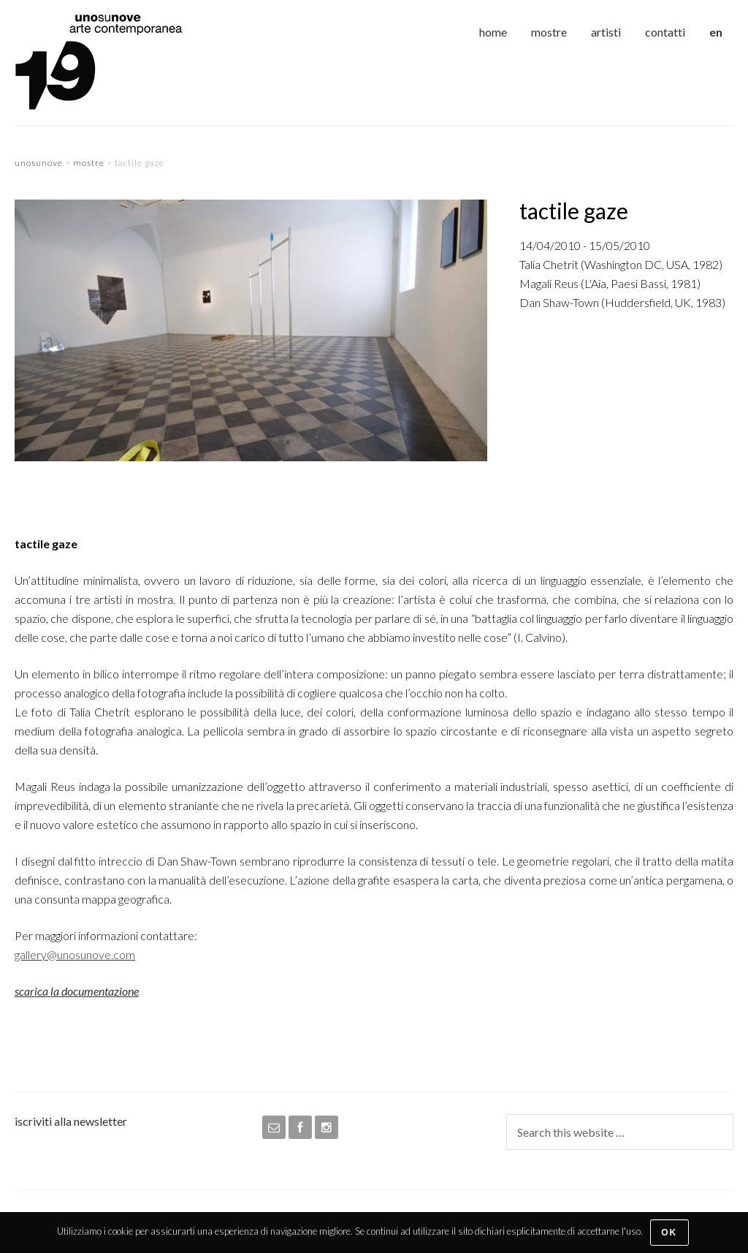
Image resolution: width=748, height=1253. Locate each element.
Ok (669, 1232)
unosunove (124, 62)
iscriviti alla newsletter (71, 1121)
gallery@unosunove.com (75, 954)
